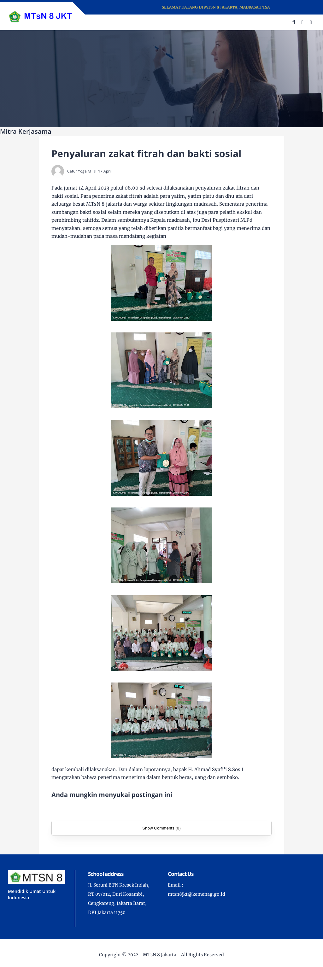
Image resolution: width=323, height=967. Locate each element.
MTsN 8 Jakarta (159, 955)
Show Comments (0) (161, 828)
